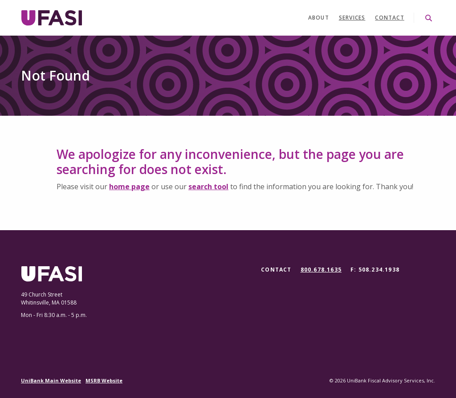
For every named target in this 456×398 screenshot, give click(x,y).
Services (352, 17)
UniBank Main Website (51, 380)
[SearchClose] (429, 18)
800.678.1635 (321, 270)
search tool (208, 186)
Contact (389, 17)
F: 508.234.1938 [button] (374, 269)
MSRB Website (104, 380)
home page (129, 186)
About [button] (318, 17)
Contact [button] (276, 269)
